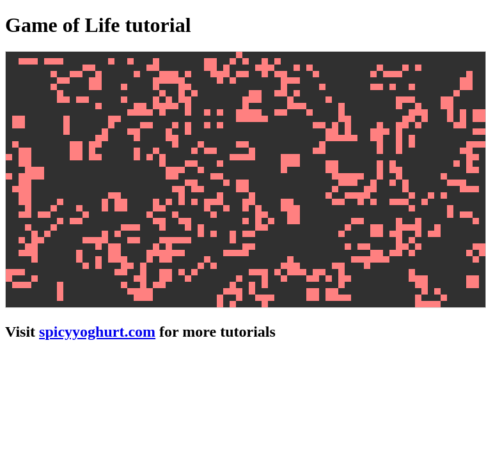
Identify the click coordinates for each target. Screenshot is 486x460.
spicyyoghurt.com (97, 331)
